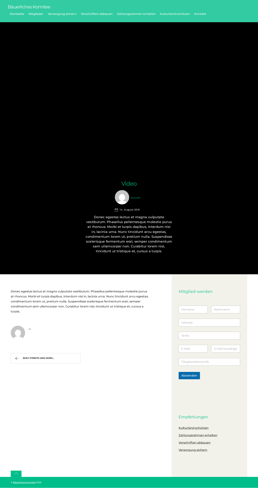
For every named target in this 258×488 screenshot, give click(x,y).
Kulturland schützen (175, 14)
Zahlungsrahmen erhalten (136, 14)
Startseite (17, 14)
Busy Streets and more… (36, 359)
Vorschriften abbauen (97, 14)
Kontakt (200, 14)
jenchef (135, 197)
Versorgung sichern (62, 14)
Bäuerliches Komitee (24, 482)
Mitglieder (35, 14)
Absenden (189, 375)
